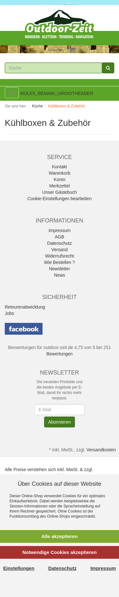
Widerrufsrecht (59, 255)
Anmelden (56, 50)
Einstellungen (18, 568)
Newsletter (59, 268)
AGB (59, 236)
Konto (59, 179)
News (59, 275)
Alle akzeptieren (59, 536)
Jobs (9, 313)
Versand (59, 249)
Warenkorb (59, 173)
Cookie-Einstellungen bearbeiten (59, 198)
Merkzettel (59, 185)
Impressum (59, 230)
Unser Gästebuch (59, 192)
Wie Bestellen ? (59, 262)
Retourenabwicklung (25, 306)
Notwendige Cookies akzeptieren (59, 552)
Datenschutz (59, 243)
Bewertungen (59, 353)
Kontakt (59, 166)
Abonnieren (59, 422)
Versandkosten (101, 449)
